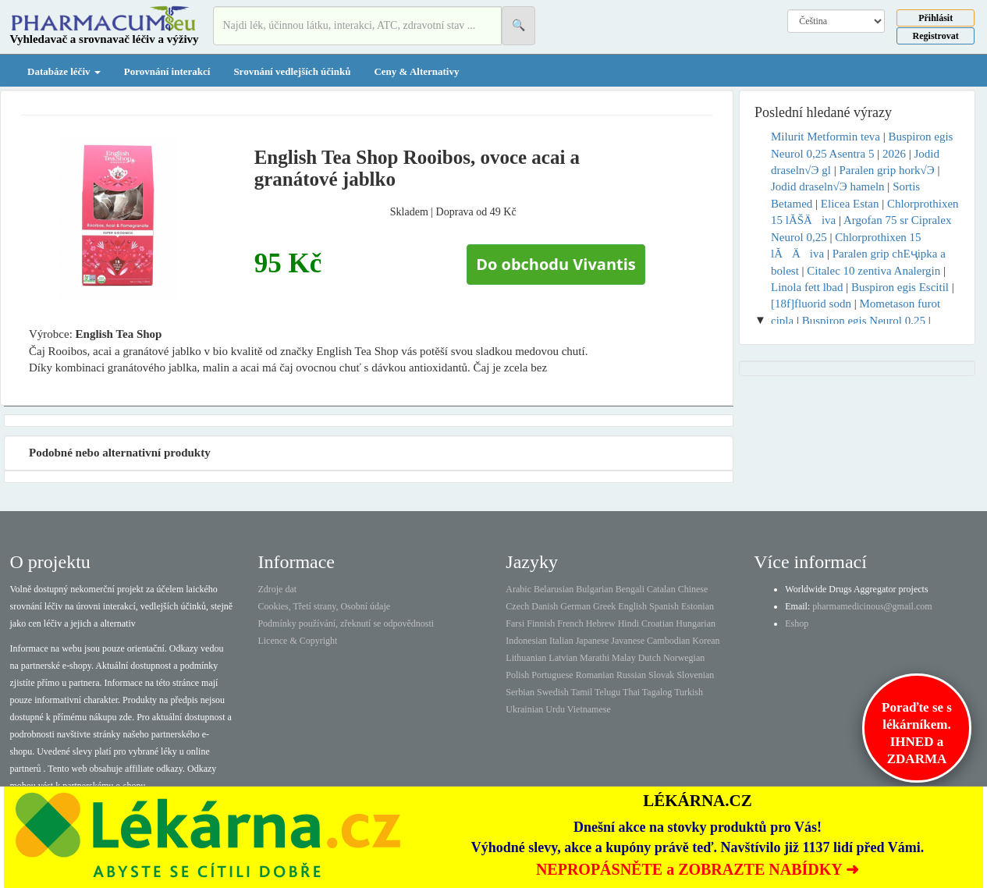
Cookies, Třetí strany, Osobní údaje (323, 606)
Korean (705, 640)
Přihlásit (935, 17)
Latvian (563, 657)
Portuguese (552, 675)
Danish (544, 606)
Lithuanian (526, 657)
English (632, 606)
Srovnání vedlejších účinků (291, 71)
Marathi (594, 657)
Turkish (688, 692)
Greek (604, 606)
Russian (631, 675)
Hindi (628, 623)
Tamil (581, 692)
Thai (631, 692)
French (570, 623)
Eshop (796, 623)
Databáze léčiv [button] (64, 71)
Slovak (661, 675)
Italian (561, 640)
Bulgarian (594, 589)
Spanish (664, 606)
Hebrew (601, 623)
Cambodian (668, 640)
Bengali (630, 589)
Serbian (520, 692)
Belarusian (553, 589)
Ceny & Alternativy (416, 71)
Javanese (627, 640)
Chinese (693, 589)
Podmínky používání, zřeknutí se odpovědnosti (345, 623)
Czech (517, 606)
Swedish (553, 692)
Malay (624, 657)
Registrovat (936, 35)
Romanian (595, 675)
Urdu (555, 709)
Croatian (657, 623)
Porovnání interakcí (167, 71)
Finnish (541, 623)
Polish (517, 675)
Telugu (607, 692)
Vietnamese (589, 709)
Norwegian (684, 657)
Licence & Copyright (297, 640)
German (575, 606)
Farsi (515, 623)
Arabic (518, 589)
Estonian (697, 606)
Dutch (649, 657)
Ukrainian (524, 709)
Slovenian (695, 675)
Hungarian (695, 623)
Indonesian (526, 640)
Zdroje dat (276, 589)
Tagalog (657, 692)
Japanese (592, 640)
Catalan (661, 589)
